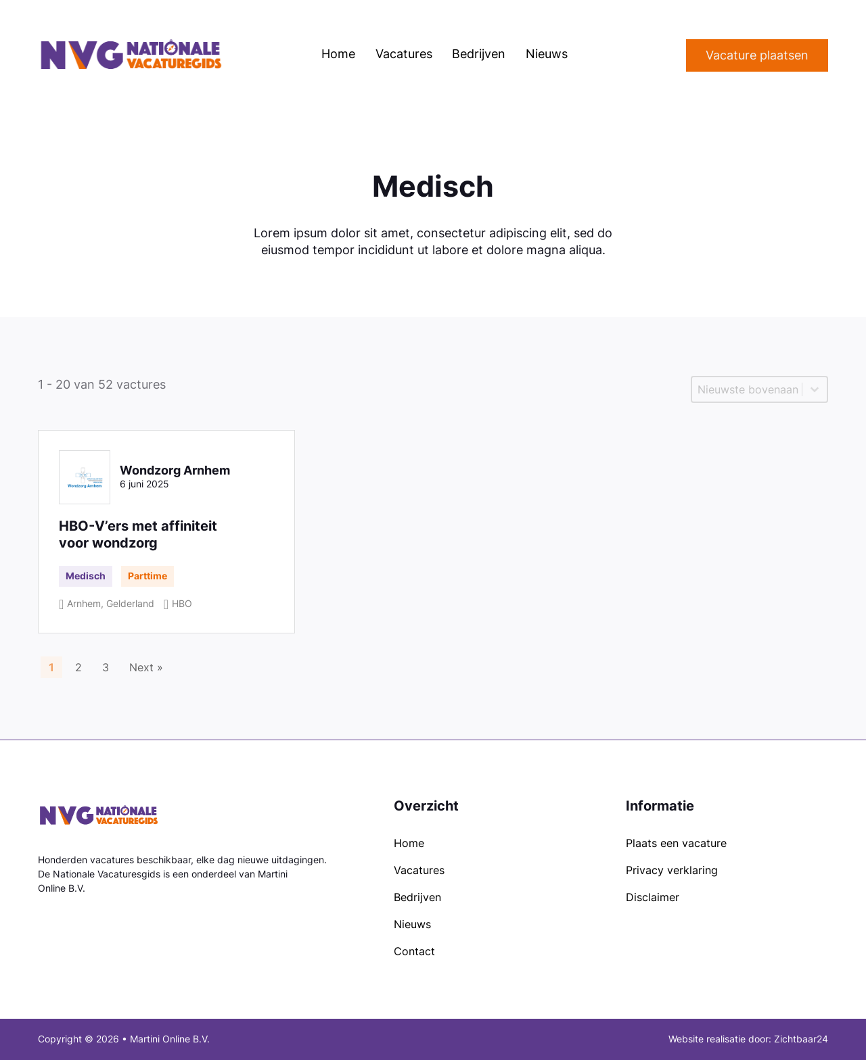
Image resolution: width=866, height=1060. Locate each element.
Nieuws (547, 54)
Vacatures (403, 54)
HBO (182, 603)
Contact (414, 951)
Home (338, 54)
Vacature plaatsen (757, 55)
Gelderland (130, 603)
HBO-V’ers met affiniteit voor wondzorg (138, 534)
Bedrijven (478, 54)
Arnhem (84, 603)
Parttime (147, 576)
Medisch (86, 576)
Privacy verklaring (672, 870)
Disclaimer (652, 897)
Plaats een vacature (676, 843)
